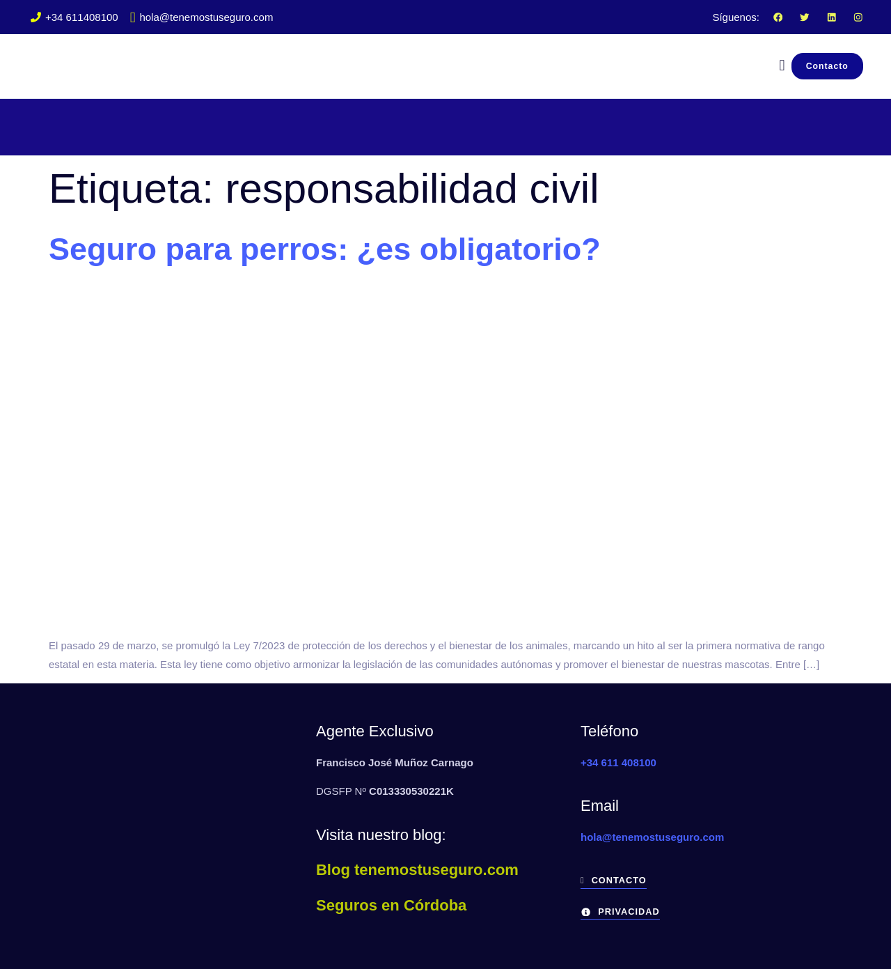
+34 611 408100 (618, 762)
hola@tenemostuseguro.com (202, 17)
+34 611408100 (74, 17)
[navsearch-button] (775, 66)
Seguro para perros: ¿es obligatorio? (325, 249)
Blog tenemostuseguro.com (417, 869)
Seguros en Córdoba (391, 905)
